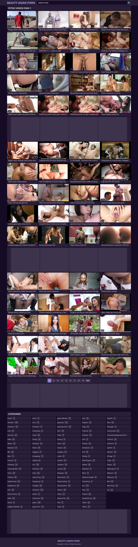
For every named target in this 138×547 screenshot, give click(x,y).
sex (85, 485)
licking (61, 468)
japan (36, 502)
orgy (85, 426)
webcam (112, 473)
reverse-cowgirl (89, 477)
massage (62, 473)
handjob (37, 485)
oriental (87, 430)
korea (61, 443)
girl (35, 464)
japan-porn (38, 506)
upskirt (111, 447)
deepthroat (13, 485)
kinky (60, 435)
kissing (61, 439)
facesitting (37, 430)
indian (36, 494)
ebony (11, 502)
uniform (112, 439)
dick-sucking (14, 494)
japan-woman (64, 418)
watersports (113, 468)
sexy (85, 489)
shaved (86, 494)
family (36, 439)
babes (12, 443)
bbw (11, 456)
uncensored (113, 430)
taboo (86, 502)
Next (88, 380)
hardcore (37, 489)
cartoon (12, 460)
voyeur (111, 464)
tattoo (86, 506)
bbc (11, 452)
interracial (38, 498)
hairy (36, 473)
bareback (12, 447)
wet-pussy (112, 485)
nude (60, 506)
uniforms (112, 443)
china (11, 473)
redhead (87, 468)
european (37, 426)
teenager (112, 426)
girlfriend (37, 468)
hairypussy (37, 481)
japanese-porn (64, 426)
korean (61, 447)
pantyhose (87, 447)
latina (61, 456)
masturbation (64, 485)
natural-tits (63, 498)
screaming (87, 481)
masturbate (63, 477)
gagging (37, 452)
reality (86, 464)
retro (85, 473)
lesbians (62, 464)
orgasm (87, 422)
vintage (111, 456)
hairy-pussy (38, 477)
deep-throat (14, 481)
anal (11, 430)
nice (60, 502)
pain (85, 439)
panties (86, 443)
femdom (37, 443)
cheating (13, 464)
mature (61, 489)
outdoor (87, 435)
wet (110, 481)
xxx (110, 489)
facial (36, 435)
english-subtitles (15, 506)
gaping (36, 460)
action (11, 418)
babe (11, 439)
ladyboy (62, 452)
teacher (111, 418)
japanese (62, 422)
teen (110, 422)
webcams (112, 477)
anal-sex (12, 435)
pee (85, 452)
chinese (12, 477)
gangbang (38, 456)
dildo (11, 498)
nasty (61, 494)
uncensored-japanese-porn (117, 435)
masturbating (63, 481)
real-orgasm (88, 460)
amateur (13, 422)
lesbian (62, 460)
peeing (86, 456)
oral (85, 418)
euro (35, 422)
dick (11, 489)
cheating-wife (14, 468)
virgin (111, 460)
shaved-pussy (89, 498)
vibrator (112, 452)
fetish (36, 447)
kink (60, 430)
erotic (35, 418)
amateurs (13, 426)
